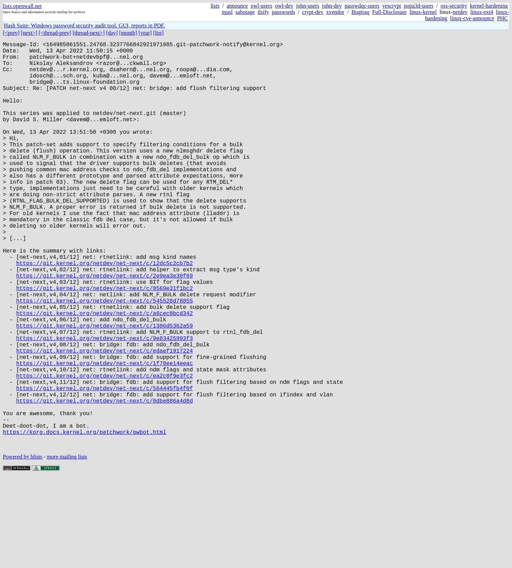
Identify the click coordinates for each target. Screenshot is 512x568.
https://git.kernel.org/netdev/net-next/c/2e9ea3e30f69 (104, 328)
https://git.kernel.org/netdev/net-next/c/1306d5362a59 (104, 389)
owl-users (261, 6)
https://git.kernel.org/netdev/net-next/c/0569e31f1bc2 (104, 343)
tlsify (263, 12)
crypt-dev (312, 12)
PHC (502, 18)
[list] (158, 33)
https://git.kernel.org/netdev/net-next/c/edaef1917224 (104, 420)
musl (227, 12)
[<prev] (11, 33)
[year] (145, 33)
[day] (112, 33)
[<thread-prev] (55, 33)
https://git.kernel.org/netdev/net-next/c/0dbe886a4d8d (104, 481)
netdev (460, 12)
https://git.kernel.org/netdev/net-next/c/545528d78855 (104, 359)
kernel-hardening (489, 6)
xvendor (335, 12)
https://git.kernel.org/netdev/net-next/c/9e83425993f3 (104, 405)
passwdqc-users (362, 6)
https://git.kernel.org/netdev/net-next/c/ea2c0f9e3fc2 (104, 450)
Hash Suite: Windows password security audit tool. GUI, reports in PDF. (84, 25)
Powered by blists (22, 547)
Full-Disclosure (389, 12)
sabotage (245, 12)
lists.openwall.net (22, 6)
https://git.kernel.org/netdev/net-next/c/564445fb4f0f (104, 466)
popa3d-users (418, 6)
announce (237, 6)
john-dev (332, 6)
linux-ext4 (481, 12)
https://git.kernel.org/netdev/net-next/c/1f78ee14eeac (104, 435)
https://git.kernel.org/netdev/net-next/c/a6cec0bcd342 (104, 374)
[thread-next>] (89, 33)
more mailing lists (67, 547)
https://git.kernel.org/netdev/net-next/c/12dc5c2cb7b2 (104, 313)
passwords (283, 12)
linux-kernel (423, 12)
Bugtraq (361, 12)
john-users (307, 6)
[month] (128, 33)
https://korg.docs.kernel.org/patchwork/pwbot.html (84, 519)
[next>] (29, 33)
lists (215, 6)
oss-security (453, 6)
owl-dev (284, 6)
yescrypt (391, 6)
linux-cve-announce (472, 18)
